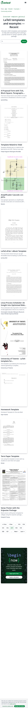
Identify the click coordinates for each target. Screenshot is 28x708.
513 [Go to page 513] (19, 524)
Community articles (6, 11)
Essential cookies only (7, 706)
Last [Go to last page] (23, 531)
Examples (16, 9)
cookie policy (13, 704)
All (6, 9)
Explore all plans (14, 577)
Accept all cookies (19, 706)
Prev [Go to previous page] (10, 524)
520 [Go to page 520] (3, 531)
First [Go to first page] (4, 524)
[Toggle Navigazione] (25, 2)
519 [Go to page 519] (21, 528)
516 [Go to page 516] (7, 528)
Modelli (10, 9)
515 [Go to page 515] (3, 528)
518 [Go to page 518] (16, 528)
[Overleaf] (5, 2)
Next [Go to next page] (16, 531)
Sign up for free (14, 573)
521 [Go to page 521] (7, 531)
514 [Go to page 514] (24, 524)
